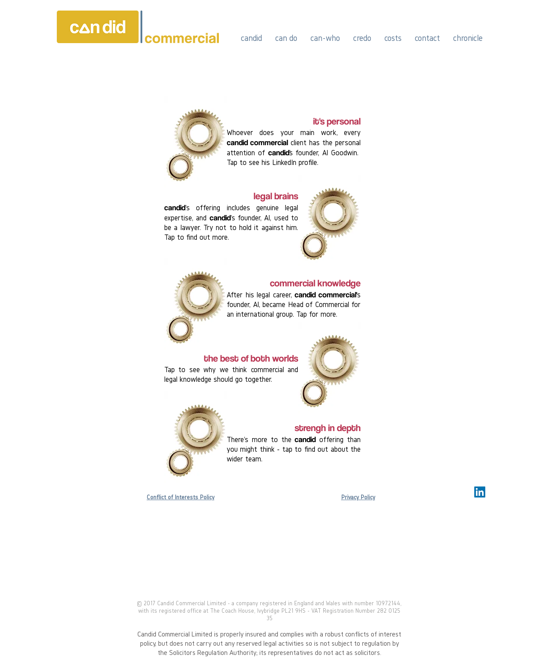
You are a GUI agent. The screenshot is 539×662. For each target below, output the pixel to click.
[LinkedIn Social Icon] (479, 491)
